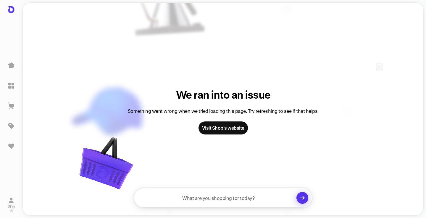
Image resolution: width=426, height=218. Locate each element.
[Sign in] (11, 204)
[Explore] (11, 85)
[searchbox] (223, 198)
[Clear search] (302, 198)
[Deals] (11, 126)
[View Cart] (11, 106)
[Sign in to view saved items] (11, 146)
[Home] (11, 65)
